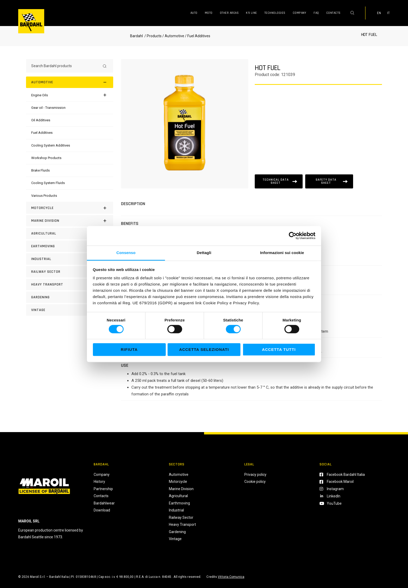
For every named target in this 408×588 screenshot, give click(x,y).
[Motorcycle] (69, 208)
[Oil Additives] (40, 120)
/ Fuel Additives (197, 36)
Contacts (333, 13)
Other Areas (229, 13)
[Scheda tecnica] (279, 181)
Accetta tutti (279, 349)
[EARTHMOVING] (69, 246)
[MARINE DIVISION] (69, 220)
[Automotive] (69, 82)
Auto (193, 13)
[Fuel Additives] (42, 133)
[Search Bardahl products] (65, 66)
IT (388, 13)
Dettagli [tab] (204, 252)
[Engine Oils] (39, 95)
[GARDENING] (69, 297)
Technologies (274, 13)
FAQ (316, 13)
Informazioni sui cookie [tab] (282, 252)
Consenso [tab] (125, 252)
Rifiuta (129, 349)
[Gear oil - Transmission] (48, 108)
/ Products (153, 36)
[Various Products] (44, 196)
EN (379, 13)
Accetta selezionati (204, 349)
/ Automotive (173, 36)
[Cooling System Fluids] (48, 183)
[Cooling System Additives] (50, 145)
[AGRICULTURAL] (69, 233)
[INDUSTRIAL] (69, 259)
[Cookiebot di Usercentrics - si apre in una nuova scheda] (292, 235)
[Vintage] (69, 310)
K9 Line (251, 13)
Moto (209, 13)
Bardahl (136, 36)
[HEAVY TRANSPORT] (69, 284)
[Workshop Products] (46, 158)
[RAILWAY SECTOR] (69, 271)
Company (300, 13)
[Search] (104, 66)
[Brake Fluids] (40, 170)
